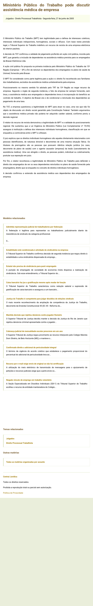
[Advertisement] (21, 28)
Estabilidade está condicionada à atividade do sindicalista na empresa (37, 250)
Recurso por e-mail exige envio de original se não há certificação (35, 364)
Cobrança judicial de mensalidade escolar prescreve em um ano (34, 331)
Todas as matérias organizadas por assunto (25, 462)
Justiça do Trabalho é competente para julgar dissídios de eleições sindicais (40, 299)
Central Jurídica (10, 476)
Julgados (10, 438)
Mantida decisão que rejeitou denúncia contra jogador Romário (34, 315)
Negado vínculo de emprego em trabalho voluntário (29, 380)
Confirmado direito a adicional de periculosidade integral (31, 347)
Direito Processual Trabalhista (19, 443)
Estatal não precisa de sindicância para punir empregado (31, 266)
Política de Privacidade (13, 493)
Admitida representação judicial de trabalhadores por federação (34, 227)
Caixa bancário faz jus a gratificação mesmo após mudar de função (36, 282)
